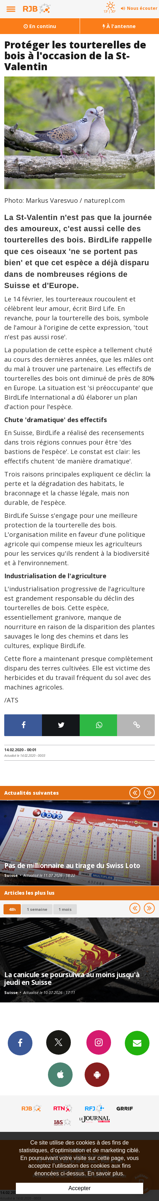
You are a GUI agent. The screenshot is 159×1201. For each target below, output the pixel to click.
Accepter (79, 1188)
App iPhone (60, 1074)
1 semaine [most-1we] (37, 909)
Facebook (20, 1043)
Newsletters (137, 1043)
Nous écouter (142, 8)
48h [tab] (12, 909)
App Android (97, 1074)
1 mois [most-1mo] (65, 909)
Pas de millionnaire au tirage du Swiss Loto (72, 865)
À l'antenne (119, 26)
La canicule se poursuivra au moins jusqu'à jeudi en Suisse (71, 978)
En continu (40, 26)
